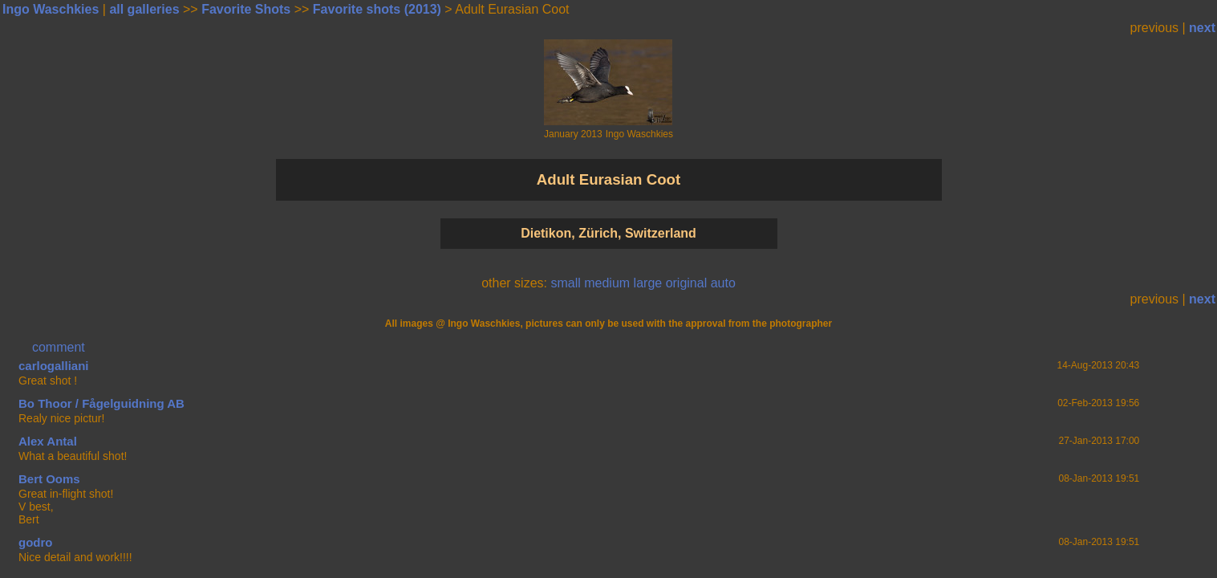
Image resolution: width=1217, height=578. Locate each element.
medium (607, 283)
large (648, 283)
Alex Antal (47, 441)
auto (723, 283)
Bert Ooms (49, 479)
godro (35, 542)
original (687, 283)
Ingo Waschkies (50, 9)
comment (58, 347)
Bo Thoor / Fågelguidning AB (101, 403)
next (1202, 28)
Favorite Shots (245, 9)
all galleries (144, 9)
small (565, 283)
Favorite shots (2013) (377, 9)
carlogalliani (53, 365)
